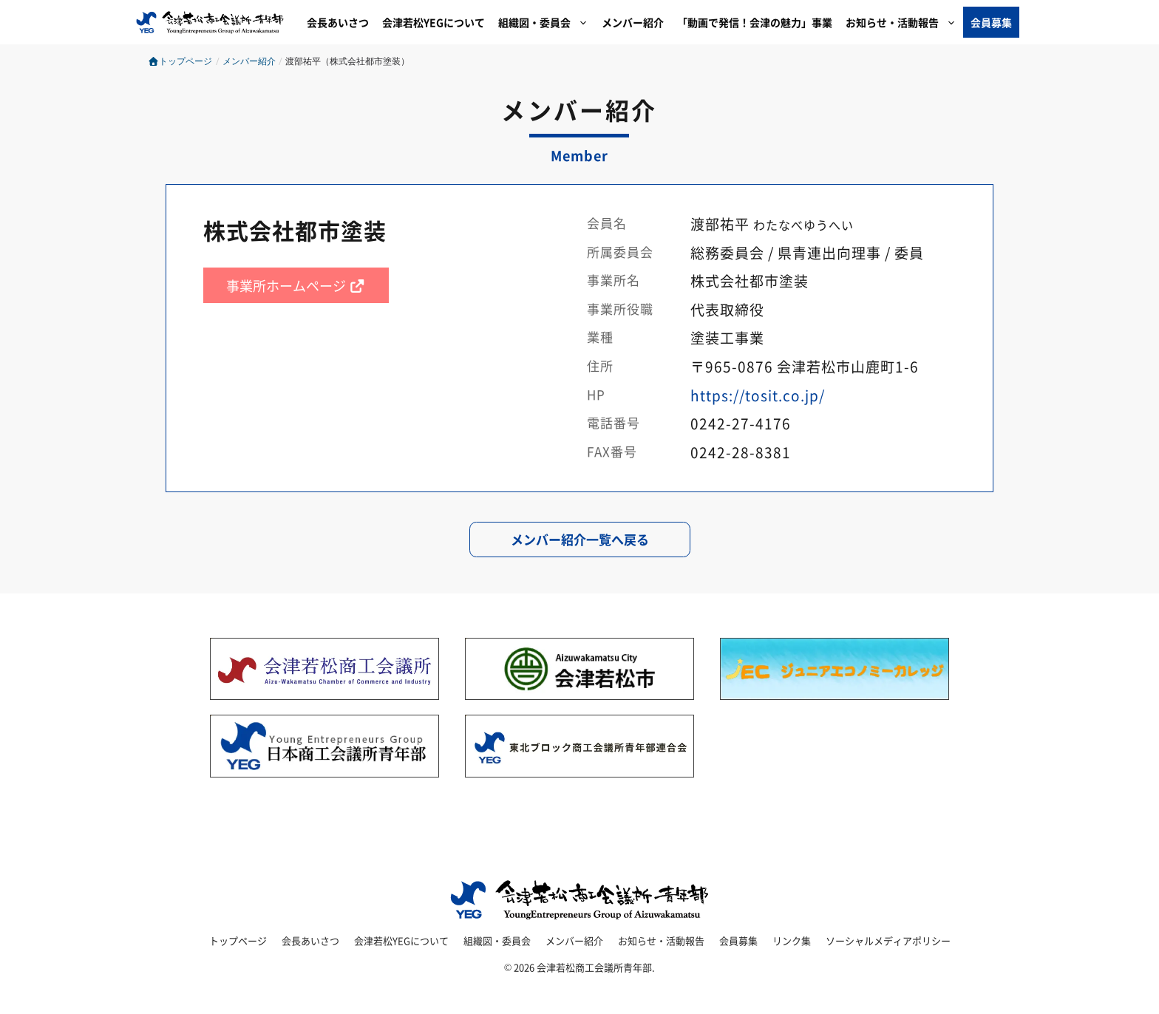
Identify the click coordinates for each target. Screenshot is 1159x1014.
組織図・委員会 (546, 22)
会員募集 (991, 22)
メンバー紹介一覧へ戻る (580, 539)
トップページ (180, 61)
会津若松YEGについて (433, 22)
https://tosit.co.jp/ (757, 395)
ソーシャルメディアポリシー (888, 940)
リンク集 (791, 940)
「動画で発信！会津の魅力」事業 (754, 22)
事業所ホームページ (296, 285)
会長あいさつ (338, 22)
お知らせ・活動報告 (904, 22)
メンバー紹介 (633, 22)
